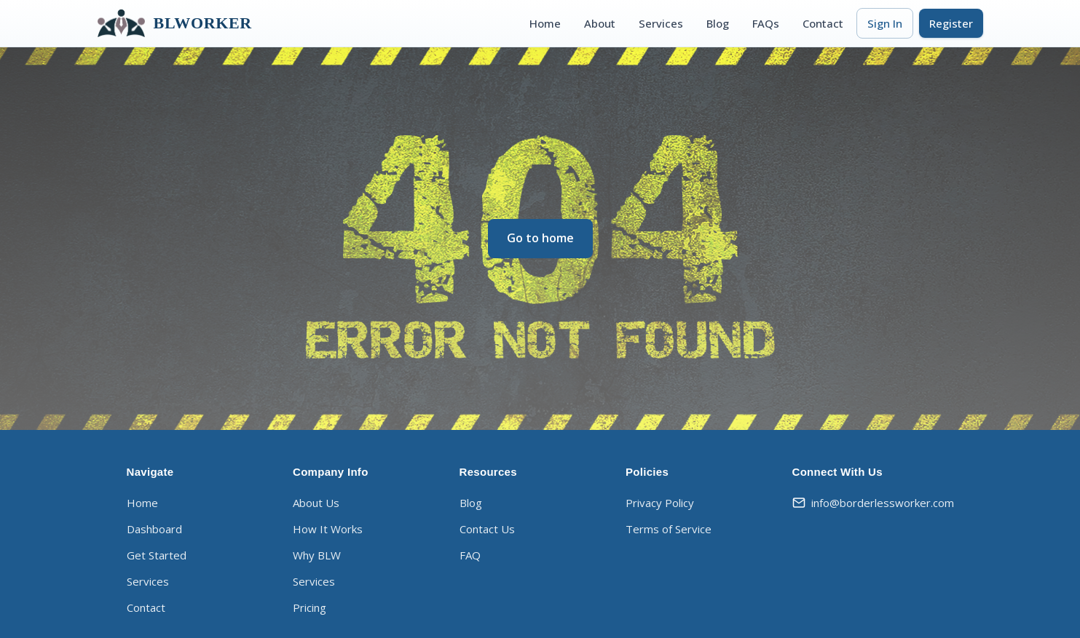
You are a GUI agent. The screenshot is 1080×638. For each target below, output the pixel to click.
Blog (717, 23)
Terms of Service (669, 529)
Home (545, 23)
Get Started (156, 555)
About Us (316, 502)
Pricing (309, 607)
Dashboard (154, 529)
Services (661, 23)
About (599, 23)
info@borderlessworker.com (873, 502)
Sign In (884, 23)
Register (951, 23)
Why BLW (317, 555)
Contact (823, 23)
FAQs (765, 23)
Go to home (540, 238)
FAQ (470, 555)
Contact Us (487, 529)
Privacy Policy (660, 502)
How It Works (328, 529)
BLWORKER (175, 23)
